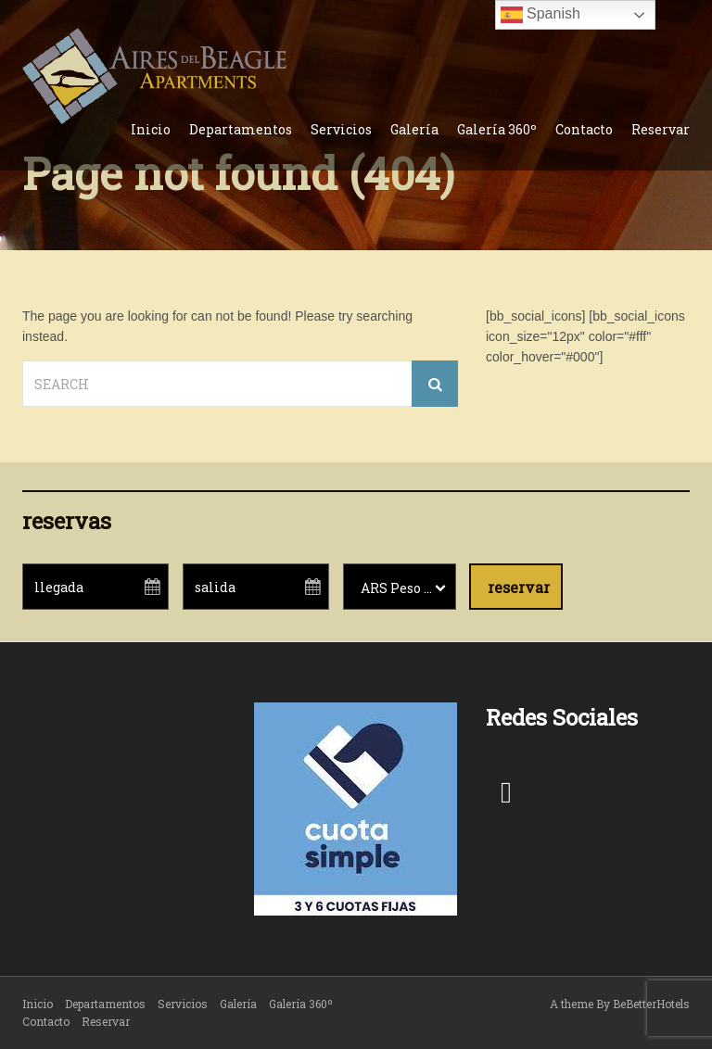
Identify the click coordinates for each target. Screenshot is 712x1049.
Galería (414, 129)
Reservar (660, 129)
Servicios (341, 129)
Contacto (584, 129)
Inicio (151, 129)
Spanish (540, 15)
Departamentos (240, 129)
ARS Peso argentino (408, 588)
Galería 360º (497, 129)
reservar (519, 587)
